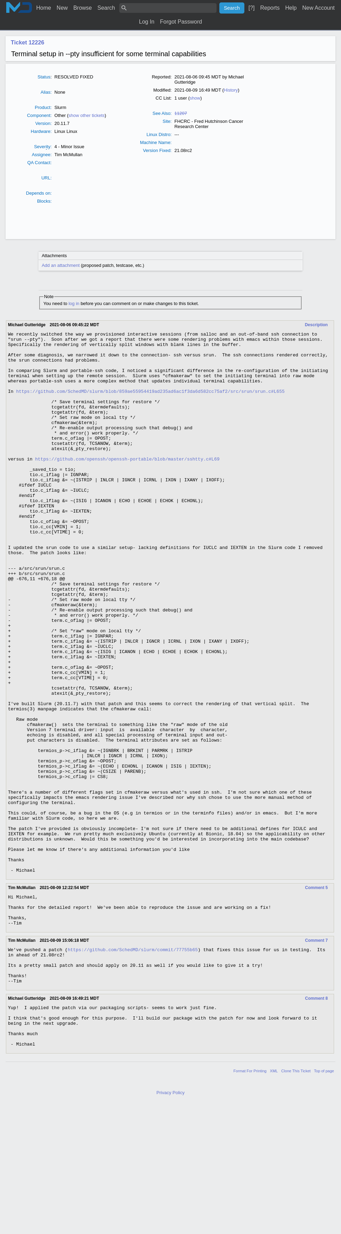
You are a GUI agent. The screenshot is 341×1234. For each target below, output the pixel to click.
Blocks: (44, 201)
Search (106, 8)
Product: (43, 107)
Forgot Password (181, 22)
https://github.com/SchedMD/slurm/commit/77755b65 (133, 1065)
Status (44, 76)
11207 (180, 113)
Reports (269, 8)
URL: (46, 177)
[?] (252, 8)
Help (291, 8)
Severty (42, 147)
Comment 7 (316, 1055)
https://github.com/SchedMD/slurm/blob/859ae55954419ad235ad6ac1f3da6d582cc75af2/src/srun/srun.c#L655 (150, 403)
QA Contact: (39, 162)
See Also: (162, 113)
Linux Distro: (158, 134)
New (62, 8)
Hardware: (41, 131)
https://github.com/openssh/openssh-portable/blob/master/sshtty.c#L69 (127, 485)
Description (316, 324)
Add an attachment (61, 265)
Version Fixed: (157, 150)
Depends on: (39, 193)
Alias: (46, 92)
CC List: (164, 98)
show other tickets (86, 115)
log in (73, 303)
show (195, 98)
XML (274, 1201)
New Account (318, 8)
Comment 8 (316, 1120)
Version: (43, 123)
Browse (82, 8)
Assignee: (41, 154)
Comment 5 (316, 996)
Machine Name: (156, 142)
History (231, 90)
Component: (39, 115)
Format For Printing (250, 1201)
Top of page (324, 1201)
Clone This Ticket (296, 1201)
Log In (146, 22)
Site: (167, 121)
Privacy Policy (170, 1222)
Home (43, 8)
